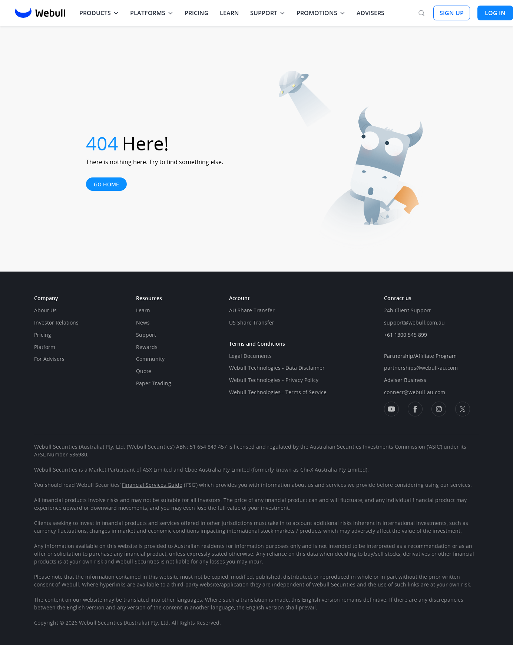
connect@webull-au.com (414, 392)
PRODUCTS (95, 13)
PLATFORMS (147, 13)
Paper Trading (153, 383)
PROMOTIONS (317, 13)
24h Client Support (407, 310)
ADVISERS (370, 13)
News (143, 322)
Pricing (42, 334)
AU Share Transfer (252, 310)
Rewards (147, 346)
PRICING (197, 13)
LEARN (229, 13)
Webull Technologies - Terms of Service (278, 392)
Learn (143, 310)
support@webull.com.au (414, 322)
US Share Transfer (251, 322)
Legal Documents (250, 355)
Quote (143, 371)
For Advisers (49, 358)
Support (146, 334)
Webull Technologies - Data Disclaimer (277, 367)
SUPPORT (263, 13)
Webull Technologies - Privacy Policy (273, 379)
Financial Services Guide (152, 484)
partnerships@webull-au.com (421, 367)
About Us (45, 310)
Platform (44, 346)
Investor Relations (56, 322)
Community (150, 358)
